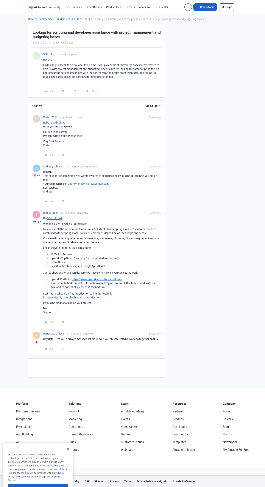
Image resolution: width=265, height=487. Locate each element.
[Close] (68, 458)
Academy (144, 7)
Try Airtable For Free (236, 450)
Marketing (75, 419)
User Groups (94, 7)
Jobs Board (83, 19)
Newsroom (230, 442)
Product (73, 411)
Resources (179, 404)
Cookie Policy (53, 474)
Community (45, 19)
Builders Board (64, 19)
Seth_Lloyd (49, 54)
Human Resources (80, 434)
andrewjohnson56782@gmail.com (88, 183)
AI (17, 442)
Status (227, 434)
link (103, 287)
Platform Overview (28, 411)
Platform (22, 404)
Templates (179, 442)
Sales (72, 442)
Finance (73, 450)
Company (229, 404)
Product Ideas (114, 7)
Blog (226, 427)
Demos (125, 434)
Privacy (114, 481)
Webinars (127, 450)
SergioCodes (50, 213)
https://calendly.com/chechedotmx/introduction (71, 297)
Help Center (161, 7)
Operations (75, 427)
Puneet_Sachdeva (53, 333)
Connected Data (27, 450)
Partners (178, 411)
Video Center (129, 427)
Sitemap (99, 481)
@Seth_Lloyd (57, 122)
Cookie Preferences (184, 481)
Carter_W (48, 117)
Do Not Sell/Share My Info (152, 481)
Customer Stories (132, 442)
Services (178, 419)
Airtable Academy (132, 411)
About (227, 411)
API (87, 481)
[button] (205, 7)
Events (131, 7)
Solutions (74, 404)
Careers (228, 419)
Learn (125, 404)
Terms (127, 481)
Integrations (24, 419)
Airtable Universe (183, 450)
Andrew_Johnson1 (54, 166)
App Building (24, 434)
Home (31, 19)
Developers (179, 427)
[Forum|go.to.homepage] (44, 7)
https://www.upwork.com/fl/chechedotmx (97, 279)
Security (74, 481)
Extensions (23, 427)
